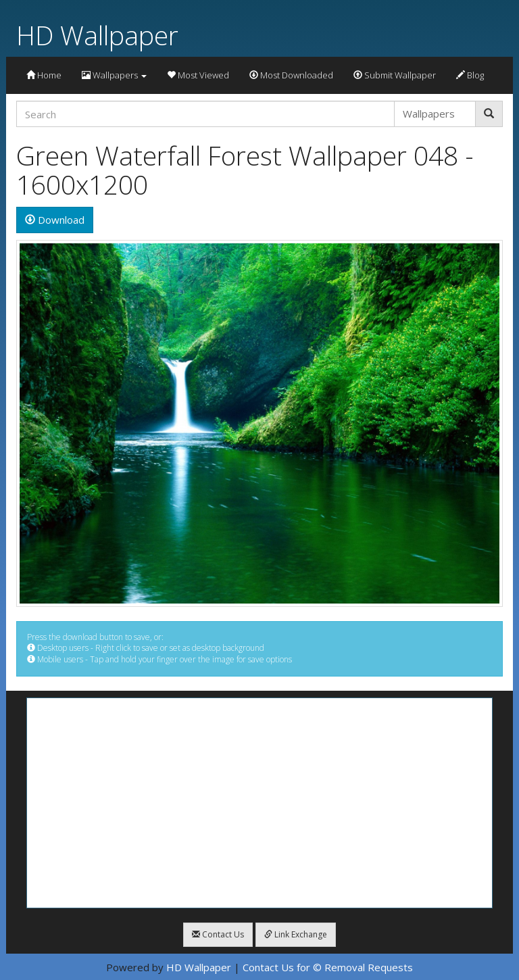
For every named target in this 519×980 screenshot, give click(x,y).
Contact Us (218, 934)
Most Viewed (198, 75)
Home (43, 75)
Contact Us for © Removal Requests (328, 967)
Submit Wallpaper (394, 75)
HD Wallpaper (97, 35)
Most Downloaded (291, 75)
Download (54, 219)
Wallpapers (114, 75)
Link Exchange (295, 934)
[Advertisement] (259, 803)
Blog (470, 75)
